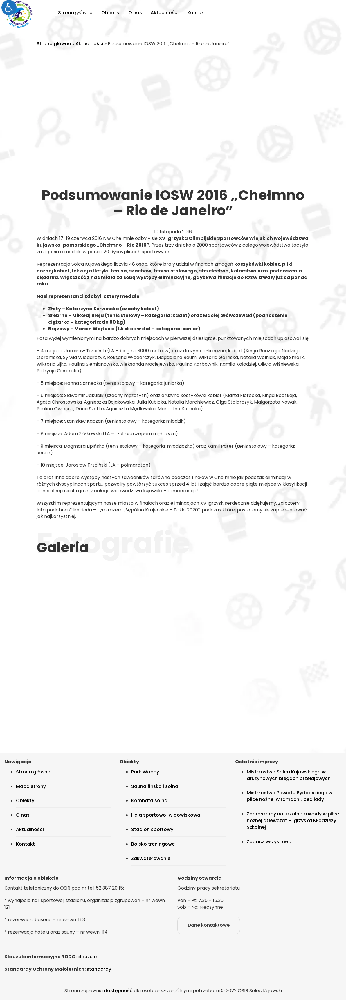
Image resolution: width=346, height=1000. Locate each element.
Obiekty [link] (110, 12)
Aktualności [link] (165, 12)
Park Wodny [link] (145, 771)
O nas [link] (135, 12)
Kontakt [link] (196, 12)
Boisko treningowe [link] (153, 844)
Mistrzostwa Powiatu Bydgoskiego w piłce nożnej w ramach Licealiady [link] (289, 796)
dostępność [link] (118, 990)
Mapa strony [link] (31, 786)
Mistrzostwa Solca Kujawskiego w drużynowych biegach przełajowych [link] (289, 775)
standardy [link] (98, 969)
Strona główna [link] (75, 12)
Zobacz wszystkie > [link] (269, 841)
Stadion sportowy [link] (152, 829)
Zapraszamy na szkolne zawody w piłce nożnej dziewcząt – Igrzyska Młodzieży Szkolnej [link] (293, 820)
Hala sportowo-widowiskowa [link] (165, 815)
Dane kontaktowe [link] (209, 925)
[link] (9, 7)
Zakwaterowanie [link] (150, 858)
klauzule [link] (87, 956)
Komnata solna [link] (149, 800)
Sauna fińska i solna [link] (154, 786)
